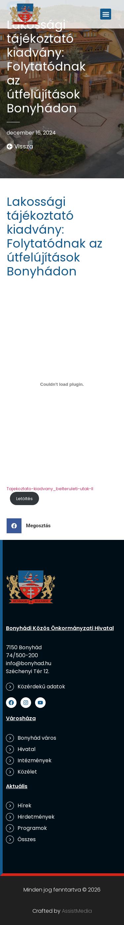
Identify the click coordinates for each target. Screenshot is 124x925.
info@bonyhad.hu (28, 663)
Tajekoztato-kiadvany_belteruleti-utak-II (50, 488)
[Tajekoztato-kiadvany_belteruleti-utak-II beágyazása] (62, 384)
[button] (105, 14)
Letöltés (24, 498)
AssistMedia (77, 911)
